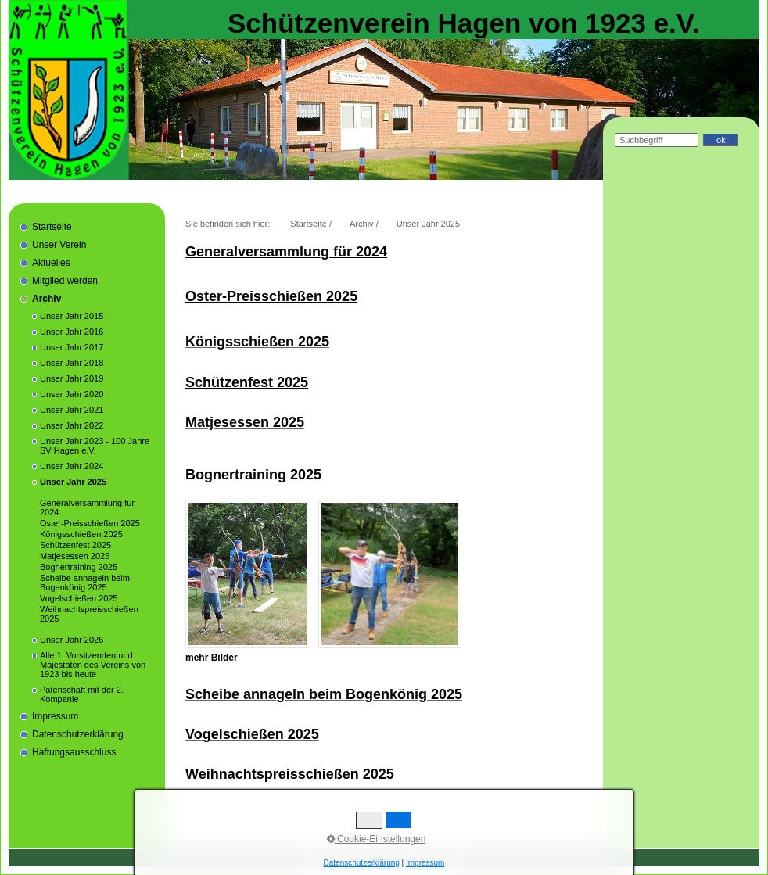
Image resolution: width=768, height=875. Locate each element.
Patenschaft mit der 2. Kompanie (82, 694)
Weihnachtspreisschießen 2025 (89, 613)
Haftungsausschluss (74, 752)
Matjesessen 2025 (74, 556)
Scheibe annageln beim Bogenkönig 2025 (85, 582)
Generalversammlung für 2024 (87, 507)
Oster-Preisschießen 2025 (90, 523)
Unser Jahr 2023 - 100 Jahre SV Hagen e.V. (94, 445)
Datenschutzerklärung (78, 734)
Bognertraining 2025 (78, 567)
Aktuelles (51, 262)
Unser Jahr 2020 (71, 394)
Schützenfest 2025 (75, 545)
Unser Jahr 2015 (71, 316)
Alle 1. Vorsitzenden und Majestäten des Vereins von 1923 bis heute (92, 665)
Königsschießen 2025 (81, 534)
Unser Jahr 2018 (71, 363)
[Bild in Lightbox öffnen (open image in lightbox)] (247, 574)
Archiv (46, 298)
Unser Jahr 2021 (71, 409)
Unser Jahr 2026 (71, 639)
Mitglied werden (65, 280)
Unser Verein (59, 244)
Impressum (55, 716)
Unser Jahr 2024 (71, 466)
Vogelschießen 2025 (79, 598)
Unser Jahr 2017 (71, 347)
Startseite (52, 226)
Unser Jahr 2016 (71, 331)
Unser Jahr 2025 (73, 481)
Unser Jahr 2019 (71, 378)
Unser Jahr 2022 (71, 425)
